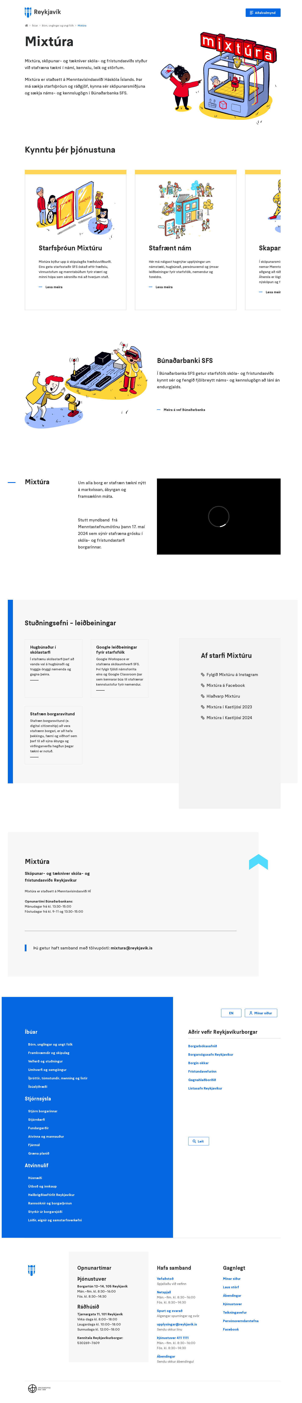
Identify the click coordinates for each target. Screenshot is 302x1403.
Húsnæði (35, 1178)
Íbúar (35, 25)
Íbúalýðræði (37, 1086)
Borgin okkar (198, 1063)
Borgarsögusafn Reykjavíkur (210, 1054)
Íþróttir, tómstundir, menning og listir (57, 1078)
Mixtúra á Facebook (225, 685)
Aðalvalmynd (265, 13)
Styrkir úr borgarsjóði (45, 1211)
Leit (201, 1141)
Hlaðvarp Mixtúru (223, 696)
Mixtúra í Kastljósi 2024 (229, 717)
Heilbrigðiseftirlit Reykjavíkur (51, 1195)
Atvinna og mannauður (46, 1136)
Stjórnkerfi (36, 1119)
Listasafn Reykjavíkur (205, 1088)
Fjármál (34, 1145)
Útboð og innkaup (42, 1186)
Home (26, 26)
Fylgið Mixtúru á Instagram (232, 674)
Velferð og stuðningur (45, 1061)
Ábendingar (186, 1359)
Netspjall (186, 1297)
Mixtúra (82, 25)
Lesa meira (54, 287)
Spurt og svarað (186, 1313)
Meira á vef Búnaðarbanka (184, 410)
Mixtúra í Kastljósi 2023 (229, 707)
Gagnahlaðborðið (202, 1080)
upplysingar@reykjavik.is (186, 1327)
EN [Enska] (231, 1013)
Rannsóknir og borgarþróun (50, 1203)
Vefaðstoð (186, 1281)
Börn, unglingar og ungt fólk (58, 25)
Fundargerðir (38, 1128)
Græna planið (38, 1153)
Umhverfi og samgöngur (47, 1070)
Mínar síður (263, 1013)
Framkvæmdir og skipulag (48, 1053)
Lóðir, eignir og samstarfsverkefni (55, 1220)
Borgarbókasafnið (202, 1046)
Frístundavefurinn (202, 1071)
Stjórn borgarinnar (42, 1111)
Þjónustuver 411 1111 (186, 1343)
